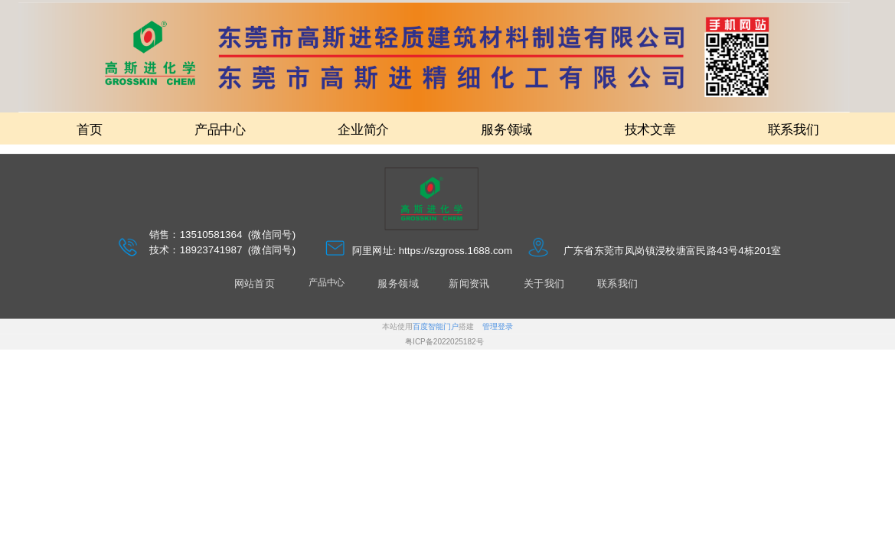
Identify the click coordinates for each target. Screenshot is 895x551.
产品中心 (220, 128)
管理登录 (497, 326)
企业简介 (363, 128)
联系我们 (793, 128)
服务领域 (506, 128)
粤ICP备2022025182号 (444, 342)
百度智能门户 (436, 326)
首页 (89, 128)
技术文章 (650, 128)
